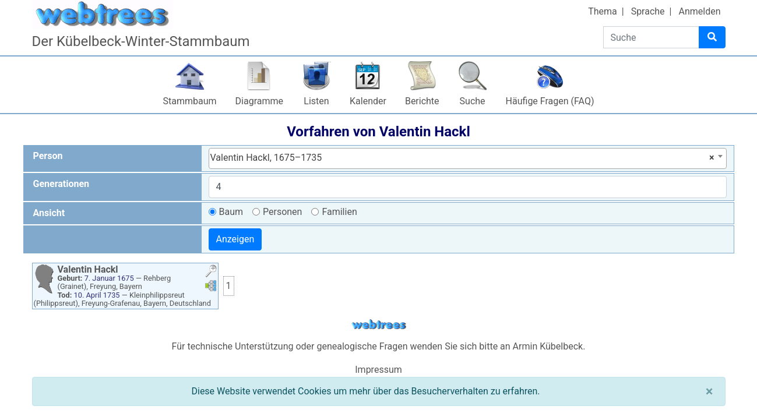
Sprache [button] (648, 11)
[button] (211, 272)
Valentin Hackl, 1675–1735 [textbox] (462, 158)
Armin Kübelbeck (548, 346)
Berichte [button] (422, 101)
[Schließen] (709, 391)
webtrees (379, 325)
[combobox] (468, 158)
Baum (231, 211)
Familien (339, 211)
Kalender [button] (368, 101)
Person (48, 155)
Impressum (378, 369)
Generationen (61, 183)
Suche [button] (472, 101)
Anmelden (699, 11)
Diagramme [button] (259, 101)
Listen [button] (316, 101)
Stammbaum (190, 101)
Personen (282, 211)
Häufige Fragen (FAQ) (550, 101)
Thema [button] (602, 11)
